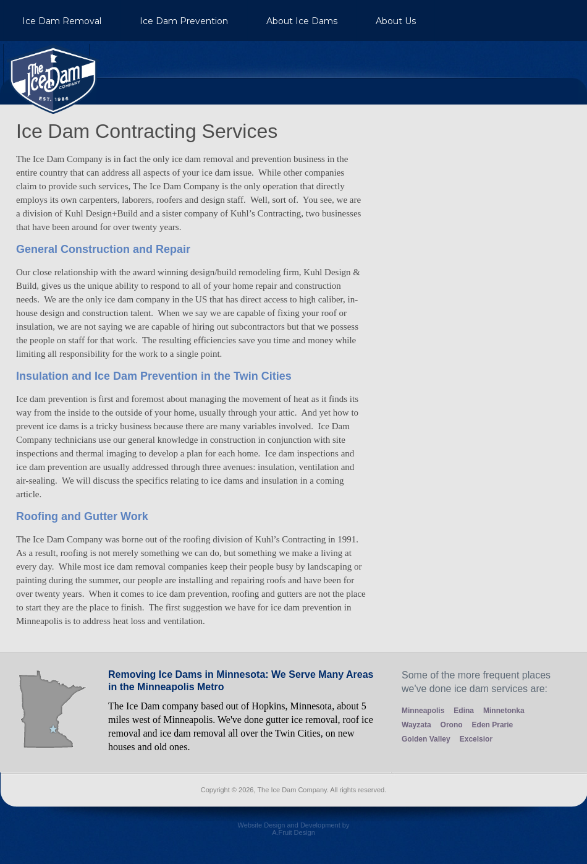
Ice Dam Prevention (184, 21)
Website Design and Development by (293, 833)
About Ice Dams (301, 21)
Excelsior (476, 739)
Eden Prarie (492, 725)
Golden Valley (426, 739)
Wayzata (416, 725)
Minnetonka (504, 710)
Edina (464, 710)
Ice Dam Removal (61, 21)
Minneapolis (423, 710)
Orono (452, 725)
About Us (396, 21)
